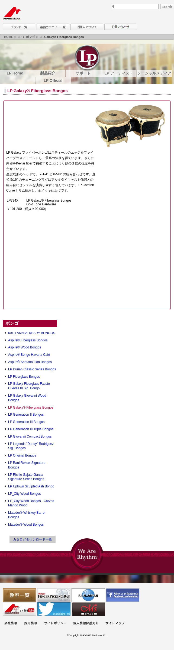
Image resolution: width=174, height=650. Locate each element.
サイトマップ (115, 623)
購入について (86, 27)
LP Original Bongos (22, 455)
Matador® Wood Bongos (26, 524)
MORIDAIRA (12, 13)
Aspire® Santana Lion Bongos (30, 362)
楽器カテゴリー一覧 (53, 27)
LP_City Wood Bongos (24, 494)
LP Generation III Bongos (26, 422)
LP (19, 36)
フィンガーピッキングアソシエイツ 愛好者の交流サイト (54, 595)
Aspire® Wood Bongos (24, 347)
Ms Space (88, 609)
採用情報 (30, 623)
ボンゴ (30, 36)
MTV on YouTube (19, 609)
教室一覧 (19, 595)
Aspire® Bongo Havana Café (29, 355)
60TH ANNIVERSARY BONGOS (31, 333)
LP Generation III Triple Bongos (30, 429)
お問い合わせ (120, 27)
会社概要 (10, 623)
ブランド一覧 (19, 27)
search (167, 6)
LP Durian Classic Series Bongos (32, 369)
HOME (8, 36)
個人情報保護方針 (86, 623)
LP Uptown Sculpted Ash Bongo (31, 486)
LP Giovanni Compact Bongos (30, 436)
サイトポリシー (55, 623)
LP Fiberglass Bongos (24, 377)
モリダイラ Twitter (54, 609)
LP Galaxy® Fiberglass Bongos (30, 407)
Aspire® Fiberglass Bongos (28, 340)
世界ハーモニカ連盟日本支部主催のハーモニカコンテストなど (88, 595)
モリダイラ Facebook (123, 595)
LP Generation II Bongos (26, 414)
